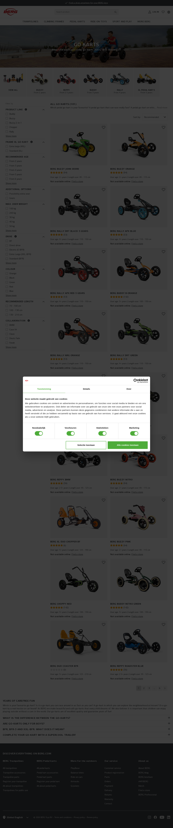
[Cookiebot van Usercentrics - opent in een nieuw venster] (135, 381)
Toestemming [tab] (44, 389)
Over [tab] (128, 389)
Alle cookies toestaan (128, 445)
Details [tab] (86, 389)
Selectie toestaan (86, 445)
